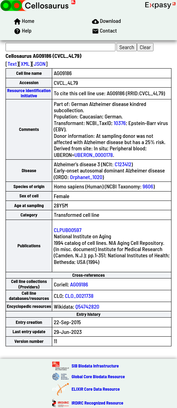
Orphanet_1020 (86, 177)
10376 (120, 122)
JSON (40, 63)
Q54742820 (87, 306)
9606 (148, 186)
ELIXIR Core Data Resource (96, 389)
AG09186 (79, 284)
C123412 (123, 164)
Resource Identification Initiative (29, 93)
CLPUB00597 (67, 230)
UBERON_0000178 (93, 154)
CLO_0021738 (79, 295)
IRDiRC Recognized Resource (97, 403)
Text (12, 63)
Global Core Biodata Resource (98, 376)
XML (25, 63)
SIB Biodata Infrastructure (95, 366)
